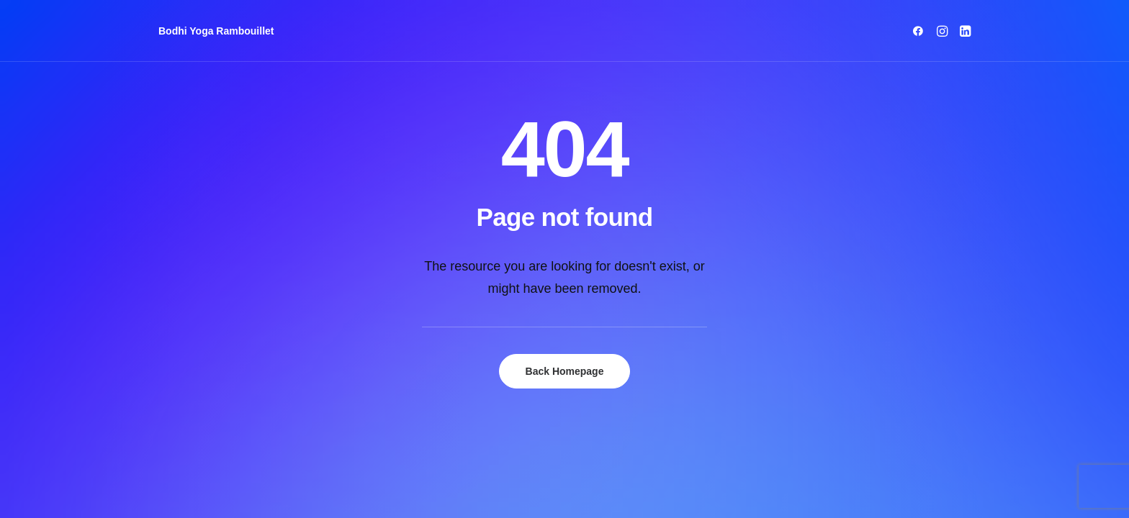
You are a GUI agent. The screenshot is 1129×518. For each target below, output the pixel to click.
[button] (921, 31)
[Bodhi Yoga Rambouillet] (216, 31)
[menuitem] (921, 31)
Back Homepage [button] (565, 371)
